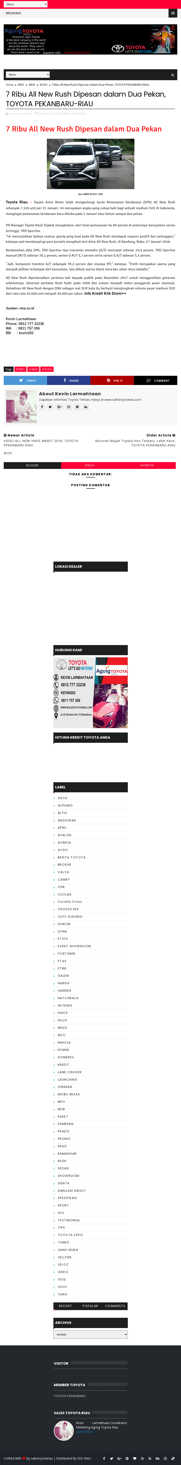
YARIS (63, 1294)
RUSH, (83, 113)
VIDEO (63, 1272)
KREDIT (64, 1064)
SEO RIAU (84, 1458)
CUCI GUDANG (70, 916)
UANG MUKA (68, 1250)
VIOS (62, 1279)
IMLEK (62, 1027)
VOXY (63, 1287)
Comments (115, 1306)
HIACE (63, 1013)
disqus (89, 465)
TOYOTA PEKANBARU (70, 1396)
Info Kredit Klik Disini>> (105, 293)
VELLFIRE (65, 1257)
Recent (65, 1306)
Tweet (28, 380)
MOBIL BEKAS (69, 1094)
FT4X (62, 961)
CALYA (63, 872)
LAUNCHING (67, 1079)
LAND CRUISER (70, 1072)
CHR (61, 887)
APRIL (62, 827)
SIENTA (64, 1183)
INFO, (67, 113)
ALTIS (62, 813)
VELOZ (63, 1264)
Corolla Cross (70, 901)
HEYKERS (65, 1005)
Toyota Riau (17, 202)
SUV (61, 1213)
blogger (32, 465)
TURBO (64, 1242)
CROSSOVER (68, 909)
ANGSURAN (67, 820)
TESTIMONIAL (69, 1220)
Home (10, 85)
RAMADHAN (67, 1153)
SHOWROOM (68, 1176)
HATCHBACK (68, 998)
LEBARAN (65, 1087)
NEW (32, 85)
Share (71, 380)
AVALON (65, 835)
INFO (21, 85)
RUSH (43, 85)
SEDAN (63, 1168)
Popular (90, 1306)
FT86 (62, 968)
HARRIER (65, 990)
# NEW (33, 369)
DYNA (62, 931)
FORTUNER (67, 953)
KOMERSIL (66, 1057)
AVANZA (64, 842)
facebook (147, 465)
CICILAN (65, 894)
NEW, (75, 113)
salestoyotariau (42, 1458)
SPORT (63, 1205)
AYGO (63, 850)
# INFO (20, 369)
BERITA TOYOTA (72, 857)
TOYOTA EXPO (70, 1235)
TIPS (61, 1227)
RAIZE (62, 1146)
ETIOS (63, 938)
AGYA (62, 798)
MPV (61, 1102)
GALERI (63, 976)
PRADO (64, 1131)
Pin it (115, 380)
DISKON (64, 924)
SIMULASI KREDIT (72, 1190)
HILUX (62, 1020)
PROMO (64, 1139)
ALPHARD (65, 805)
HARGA (64, 983)
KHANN (63, 1050)
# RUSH (47, 369)
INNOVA (64, 1042)
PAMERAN (66, 1124)
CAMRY (64, 879)
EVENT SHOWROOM (74, 946)
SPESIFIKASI (67, 1198)
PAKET (63, 1116)
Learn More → (86, 1432)
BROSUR (64, 864)
